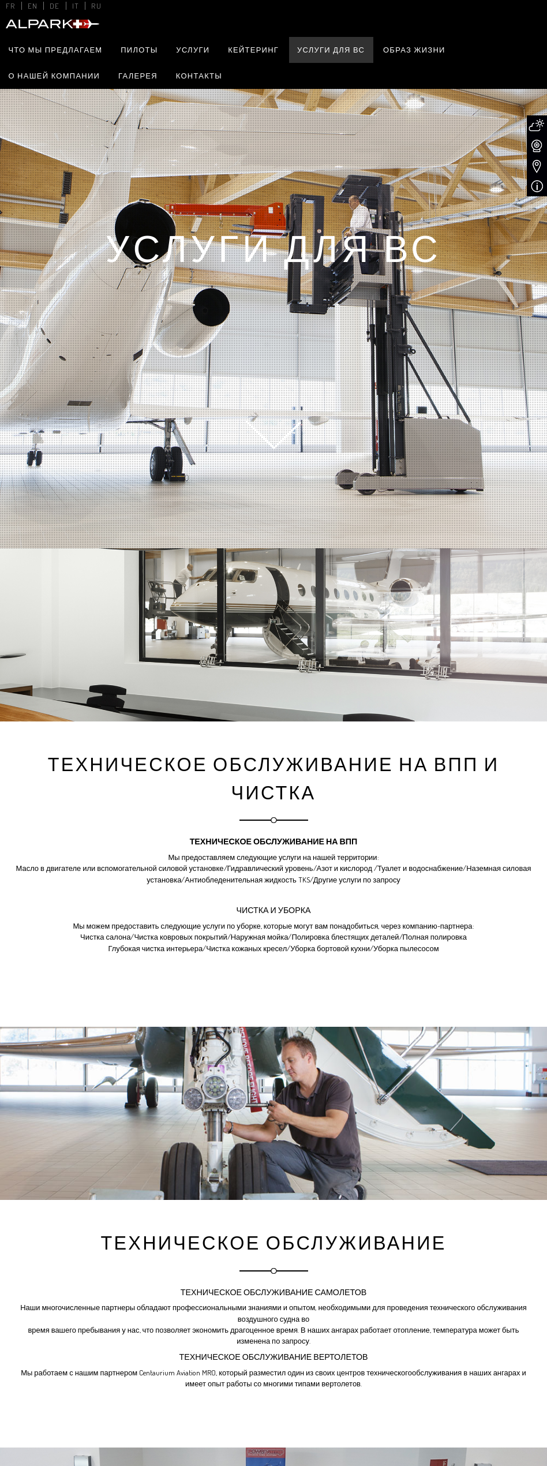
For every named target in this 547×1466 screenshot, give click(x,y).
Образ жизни (414, 49)
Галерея (138, 75)
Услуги (192, 49)
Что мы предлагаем (55, 49)
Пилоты (139, 49)
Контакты (199, 75)
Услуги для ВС (331, 49)
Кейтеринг (253, 49)
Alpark (51, 24)
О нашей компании (54, 75)
